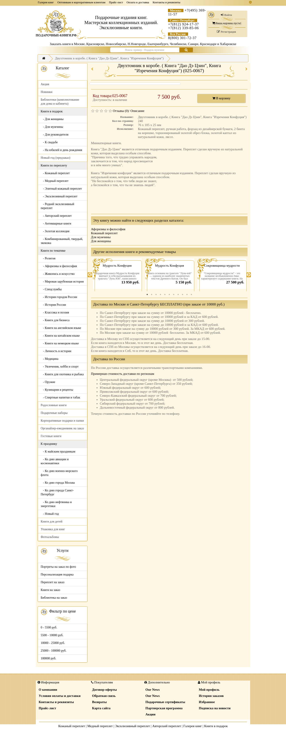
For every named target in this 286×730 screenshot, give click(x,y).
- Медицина (49, 358)
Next (248, 274)
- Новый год (50, 513)
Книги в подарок (216, 726)
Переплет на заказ (52, 582)
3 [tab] (156, 294)
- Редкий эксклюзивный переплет (57, 206)
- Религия (48, 258)
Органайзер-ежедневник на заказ (62, 428)
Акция (45, 84)
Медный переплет (100, 726)
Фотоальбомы (50, 537)
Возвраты (99, 702)
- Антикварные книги (56, 223)
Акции (150, 714)
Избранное (207, 702)
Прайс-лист (116, 2)
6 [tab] (169, 294)
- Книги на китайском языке (60, 335)
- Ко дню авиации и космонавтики (55, 461)
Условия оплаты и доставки (59, 696)
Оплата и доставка (137, 2)
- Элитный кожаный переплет (61, 188)
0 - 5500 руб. (49, 627)
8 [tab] (178, 294)
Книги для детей (51, 521)
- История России (53, 304)
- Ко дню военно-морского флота (59, 473)
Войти (226, 15)
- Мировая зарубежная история (62, 281)
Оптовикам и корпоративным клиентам (81, 2)
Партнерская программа (164, 708)
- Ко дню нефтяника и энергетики (56, 504)
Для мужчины (101, 237)
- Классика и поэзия (55, 312)
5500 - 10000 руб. (52, 635)
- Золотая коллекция (55, 231)
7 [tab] (174, 294)
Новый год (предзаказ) (55, 157)
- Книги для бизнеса (55, 320)
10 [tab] (187, 294)
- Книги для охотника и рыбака (62, 374)
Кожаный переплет (104, 233)
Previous (90, 274)
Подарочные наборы (54, 413)
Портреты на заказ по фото (58, 566)
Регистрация (226, 31)
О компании (48, 689)
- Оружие (48, 382)
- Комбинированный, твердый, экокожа (62, 241)
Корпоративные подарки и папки (62, 420)
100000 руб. (48, 658)
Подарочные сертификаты (165, 702)
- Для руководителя (55, 134)
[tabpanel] (117, 274)
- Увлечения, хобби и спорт (59, 366)
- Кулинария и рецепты (57, 389)
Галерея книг (46, 2)
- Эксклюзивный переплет (59, 196)
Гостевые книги (51, 436)
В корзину (221, 98)
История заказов (211, 696)
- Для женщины (52, 119)
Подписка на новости (215, 708)
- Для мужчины (52, 126)
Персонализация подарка (57, 574)
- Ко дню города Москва (58, 482)
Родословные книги (54, 405)
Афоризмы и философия (108, 229)
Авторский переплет (166, 726)
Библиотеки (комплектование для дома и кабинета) (60, 101)
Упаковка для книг (53, 529)
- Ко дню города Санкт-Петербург (57, 492)
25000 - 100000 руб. (53, 650)
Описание (137, 111)
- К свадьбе (49, 142)
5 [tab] (165, 294)
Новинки (46, 92)
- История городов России (59, 297)
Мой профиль (209, 689)
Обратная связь (104, 696)
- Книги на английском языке (61, 328)
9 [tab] (182, 294)
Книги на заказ (50, 590)
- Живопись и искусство (58, 273)
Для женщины (101, 241)
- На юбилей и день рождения (61, 150)
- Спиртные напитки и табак (60, 397)
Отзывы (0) (121, 111)
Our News (152, 689)
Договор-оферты (104, 689)
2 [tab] (151, 294)
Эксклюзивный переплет (132, 726)
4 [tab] (160, 294)
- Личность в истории (56, 351)
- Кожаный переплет (55, 173)
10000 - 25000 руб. (53, 643)
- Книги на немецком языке (60, 343)
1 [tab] (147, 294)
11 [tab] (191, 294)
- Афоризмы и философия (59, 266)
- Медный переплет (55, 181)
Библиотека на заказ (54, 597)
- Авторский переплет (56, 215)
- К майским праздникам (58, 451)
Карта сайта (101, 708)
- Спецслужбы (51, 289)
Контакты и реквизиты (166, 2)
